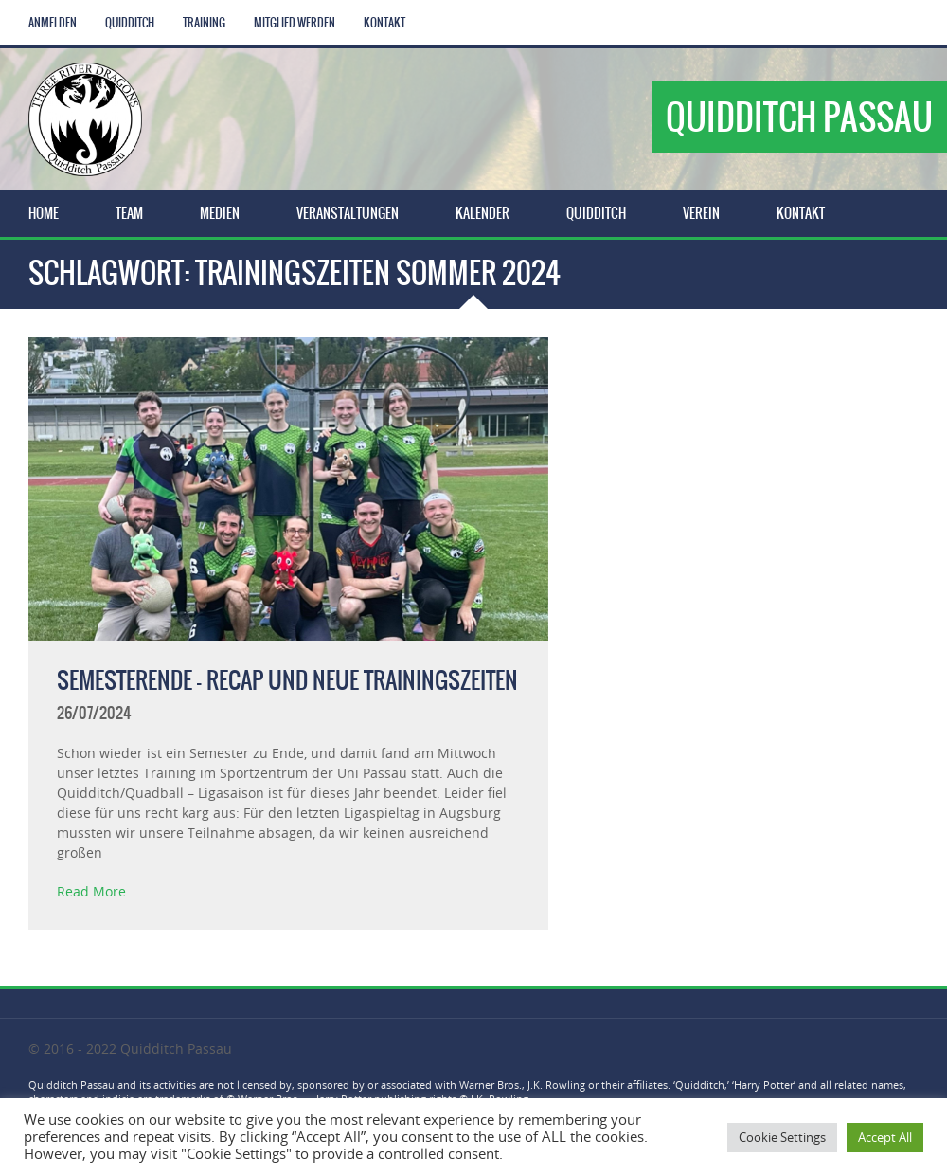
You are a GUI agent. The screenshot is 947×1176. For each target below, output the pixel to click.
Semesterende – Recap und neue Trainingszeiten (287, 680)
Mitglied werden (294, 22)
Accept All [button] (885, 1137)
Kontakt (384, 22)
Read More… (96, 891)
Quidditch (129, 22)
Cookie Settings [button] (782, 1137)
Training (204, 22)
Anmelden (52, 22)
